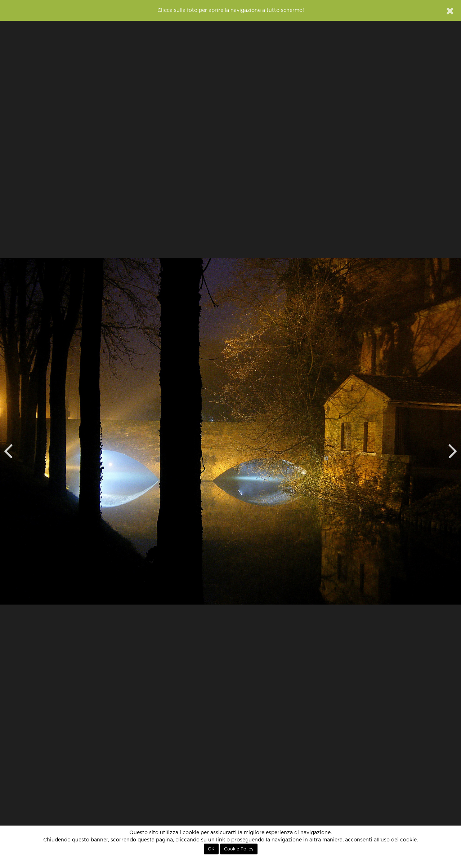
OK (211, 849)
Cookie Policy (239, 849)
